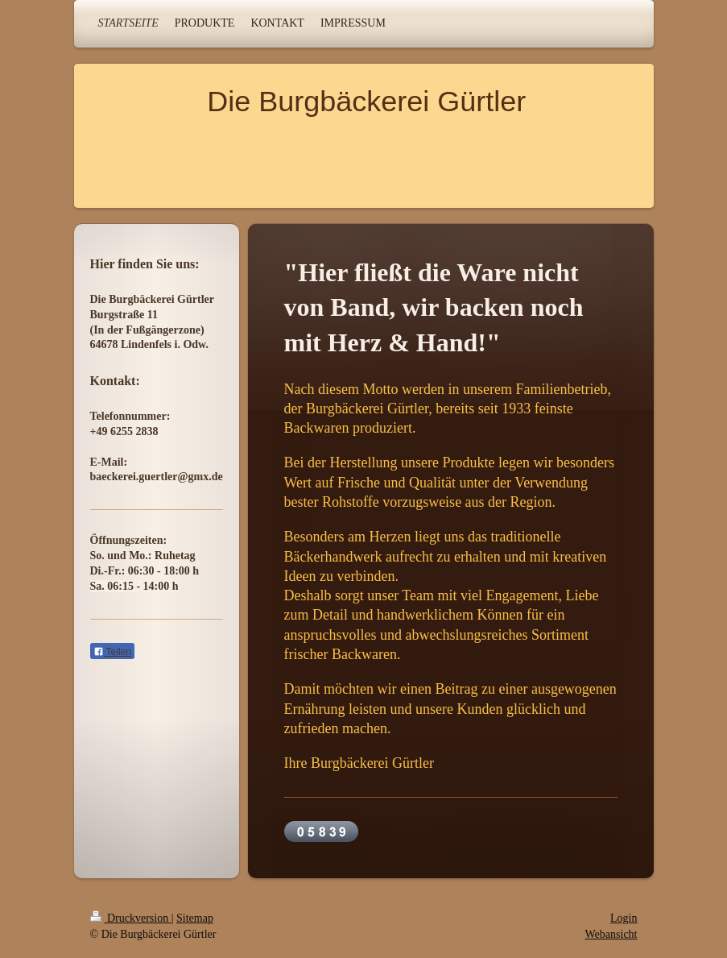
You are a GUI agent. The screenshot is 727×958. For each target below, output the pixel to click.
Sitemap (194, 918)
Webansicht (611, 934)
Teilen (112, 651)
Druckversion (130, 918)
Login (623, 918)
